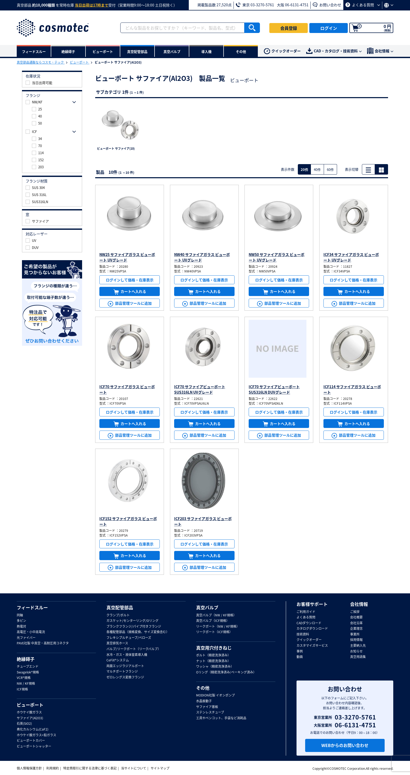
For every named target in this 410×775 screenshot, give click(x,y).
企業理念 (356, 629)
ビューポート (79, 62)
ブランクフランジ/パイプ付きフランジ (133, 627)
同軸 (20, 615)
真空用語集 (358, 657)
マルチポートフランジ (122, 672)
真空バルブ (207, 607)
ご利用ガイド (306, 612)
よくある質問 (362, 4)
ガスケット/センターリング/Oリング (132, 621)
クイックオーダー (282, 51)
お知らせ (356, 651)
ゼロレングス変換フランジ (125, 677)
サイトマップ (160, 768)
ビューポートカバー (31, 741)
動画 (300, 657)
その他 (202, 688)
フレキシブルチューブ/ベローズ (128, 638)
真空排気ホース (117, 643)
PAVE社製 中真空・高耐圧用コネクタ (43, 643)
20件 (304, 169)
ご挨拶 (355, 612)
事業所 (355, 634)
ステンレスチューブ (210, 712)
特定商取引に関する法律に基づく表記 (90, 768)
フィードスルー (32, 607)
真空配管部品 (119, 607)
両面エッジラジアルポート (125, 666)
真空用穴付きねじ (214, 648)
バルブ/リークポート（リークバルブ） (133, 649)
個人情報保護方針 (29, 768)
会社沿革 (356, 623)
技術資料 (303, 634)
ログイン (328, 28)
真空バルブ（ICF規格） (212, 621)
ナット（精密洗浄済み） (213, 661)
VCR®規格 (24, 678)
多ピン (21, 621)
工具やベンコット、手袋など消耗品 (221, 718)
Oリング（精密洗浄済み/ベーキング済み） (226, 672)
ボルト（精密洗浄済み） (213, 655)
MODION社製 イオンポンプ (215, 695)
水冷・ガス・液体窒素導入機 (126, 655)
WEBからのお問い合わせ (344, 745)
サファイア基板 (207, 707)
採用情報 (356, 640)
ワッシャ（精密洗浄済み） (215, 667)
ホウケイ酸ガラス (29, 712)
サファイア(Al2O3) (30, 718)
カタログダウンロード (312, 629)
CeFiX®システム (117, 660)
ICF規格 (22, 689)
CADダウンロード (309, 623)
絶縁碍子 (26, 659)
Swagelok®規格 (28, 672)
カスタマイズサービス (312, 646)
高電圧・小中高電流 (31, 632)
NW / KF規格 (26, 684)
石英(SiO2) (24, 724)
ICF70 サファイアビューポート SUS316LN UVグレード (199, 389)
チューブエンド (27, 667)
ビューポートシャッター (34, 746)
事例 (300, 651)
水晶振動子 (204, 701)
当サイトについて (133, 768)
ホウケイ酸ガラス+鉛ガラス (36, 735)
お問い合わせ (327, 4)
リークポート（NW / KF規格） (218, 627)
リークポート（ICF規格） (214, 632)
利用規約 (52, 768)
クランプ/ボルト (118, 615)
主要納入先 (358, 646)
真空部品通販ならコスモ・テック (41, 62)
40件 (317, 169)
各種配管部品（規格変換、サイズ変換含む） (137, 632)
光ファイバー (26, 638)
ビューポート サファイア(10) (116, 149)
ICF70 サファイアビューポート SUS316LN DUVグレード (274, 389)
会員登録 (288, 28)
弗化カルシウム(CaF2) (32, 729)
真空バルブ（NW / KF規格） (216, 615)
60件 (330, 169)
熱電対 (21, 627)
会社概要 (356, 617)
